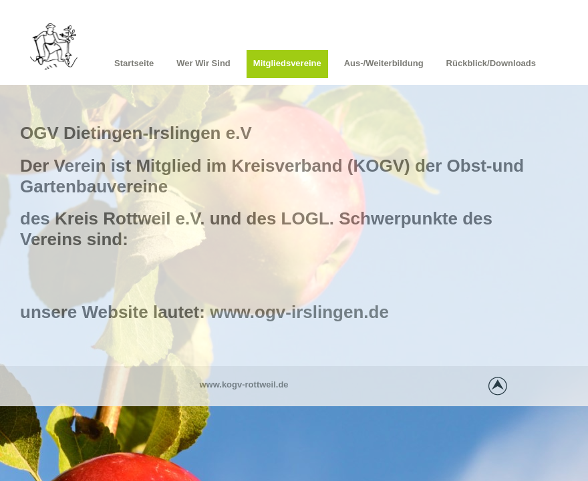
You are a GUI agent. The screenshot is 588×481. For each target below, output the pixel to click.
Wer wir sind (203, 63)
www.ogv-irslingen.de (299, 312)
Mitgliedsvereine (287, 63)
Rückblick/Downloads (491, 63)
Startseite (134, 63)
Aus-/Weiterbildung (384, 63)
